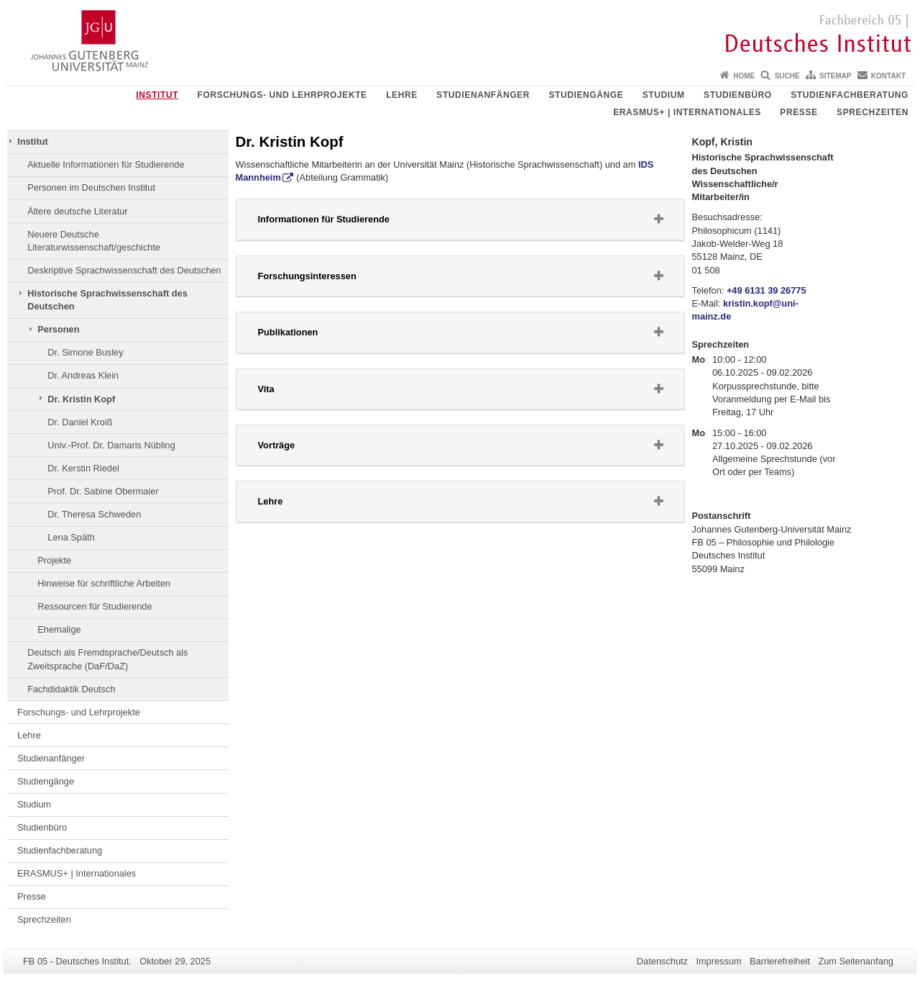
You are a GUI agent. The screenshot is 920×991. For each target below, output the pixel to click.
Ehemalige (58, 629)
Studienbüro (738, 95)
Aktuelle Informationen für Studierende (105, 164)
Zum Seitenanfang (855, 961)
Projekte (54, 560)
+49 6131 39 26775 (766, 290)
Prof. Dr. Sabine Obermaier (102, 491)
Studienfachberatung (849, 95)
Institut (157, 95)
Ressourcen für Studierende (94, 606)
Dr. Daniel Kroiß (79, 422)
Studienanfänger (483, 95)
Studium (664, 95)
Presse (798, 112)
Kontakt (888, 76)
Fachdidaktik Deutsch (71, 689)
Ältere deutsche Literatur (77, 211)
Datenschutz (662, 961)
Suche (787, 76)
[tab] (460, 219)
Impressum (718, 961)
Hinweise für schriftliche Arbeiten (103, 583)
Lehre (402, 95)
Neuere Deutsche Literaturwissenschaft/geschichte (93, 241)
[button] (460, 219)
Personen (58, 329)
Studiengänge (585, 95)
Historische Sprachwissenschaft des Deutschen (107, 300)
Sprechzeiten (872, 112)
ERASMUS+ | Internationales (687, 112)
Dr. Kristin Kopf (81, 399)
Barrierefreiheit (780, 961)
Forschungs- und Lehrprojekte (282, 95)
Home (744, 76)
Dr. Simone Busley (85, 352)
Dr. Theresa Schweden (94, 514)
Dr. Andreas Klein (83, 375)
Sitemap (835, 76)
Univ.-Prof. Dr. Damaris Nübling (111, 445)
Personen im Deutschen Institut (91, 187)
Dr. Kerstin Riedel (83, 468)
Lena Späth (70, 537)
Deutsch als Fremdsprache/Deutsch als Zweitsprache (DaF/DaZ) (107, 659)
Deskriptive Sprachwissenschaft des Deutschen (124, 270)
